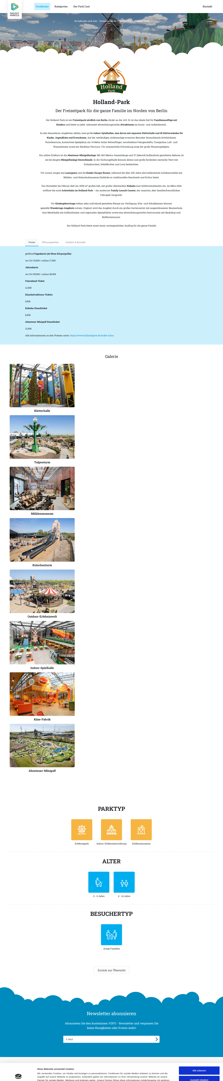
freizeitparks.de (107, 20)
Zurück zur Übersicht (112, 970)
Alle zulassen (199, 1053)
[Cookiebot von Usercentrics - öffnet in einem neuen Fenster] (18, 1075)
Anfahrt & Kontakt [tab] (76, 242)
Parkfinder (125, 20)
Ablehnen (199, 1071)
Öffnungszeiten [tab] (50, 242)
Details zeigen (151, 1075)
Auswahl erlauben (199, 1062)
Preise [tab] (32, 242)
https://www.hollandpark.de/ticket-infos (92, 335)
